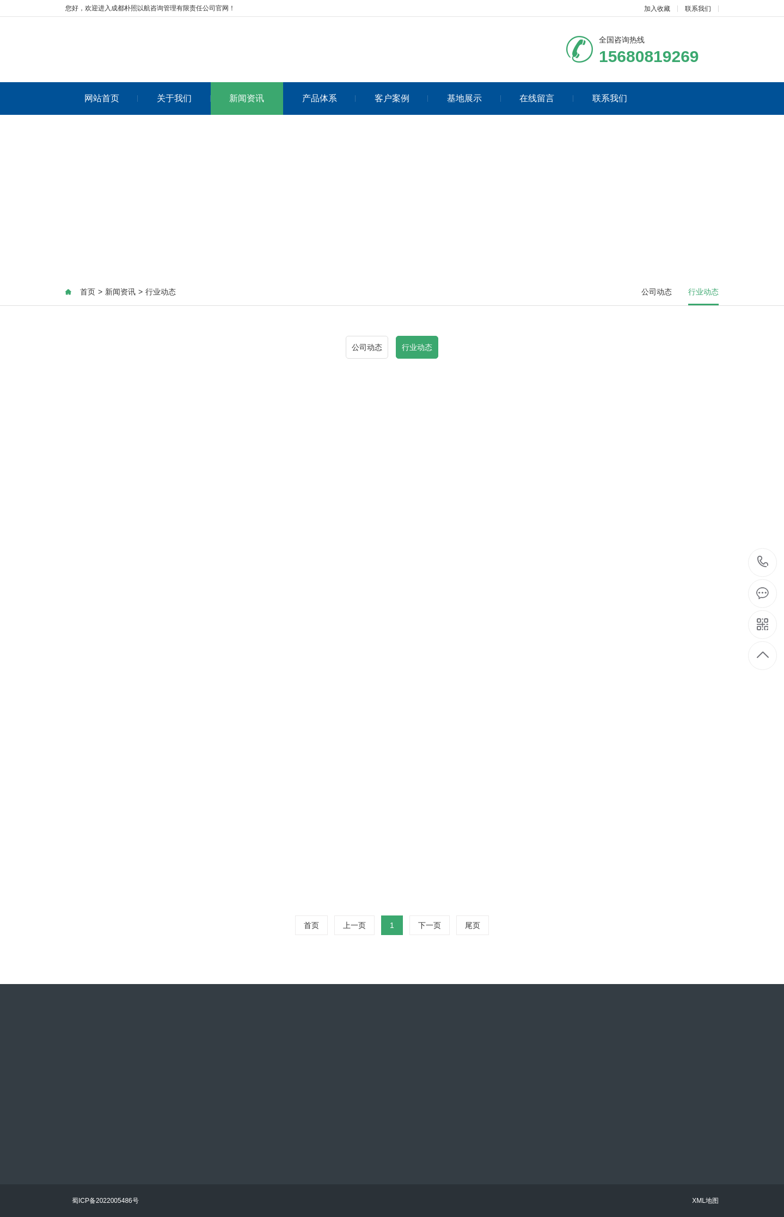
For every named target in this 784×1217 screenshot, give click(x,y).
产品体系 (329, 98)
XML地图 (705, 1200)
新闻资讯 (246, 98)
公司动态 (656, 291)
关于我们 (184, 98)
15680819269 (763, 562)
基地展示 (474, 98)
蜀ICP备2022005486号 (105, 1200)
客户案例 (401, 98)
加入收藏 (657, 9)
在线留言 (546, 98)
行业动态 (160, 291)
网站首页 (111, 98)
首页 (87, 291)
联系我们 (698, 9)
